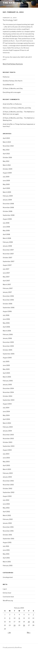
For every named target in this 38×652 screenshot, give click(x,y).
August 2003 (7, 450)
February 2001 (7, 565)
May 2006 (6, 323)
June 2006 (6, 319)
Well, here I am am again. (11, 114)
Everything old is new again (12, 92)
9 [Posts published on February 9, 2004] (9, 618)
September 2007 (8, 261)
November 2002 (8, 485)
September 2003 (8, 446)
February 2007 (8, 288)
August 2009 (7, 173)
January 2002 (7, 523)
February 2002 (8, 519)
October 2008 (7, 211)
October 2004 (7, 396)
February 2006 (8, 334)
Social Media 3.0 (8, 84)
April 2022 (6, 154)
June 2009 (6, 180)
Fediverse (6, 77)
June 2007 (6, 273)
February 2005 (8, 381)
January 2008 (7, 246)
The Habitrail (13, 2)
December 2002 (8, 481)
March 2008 (7, 238)
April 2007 (6, 281)
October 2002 (7, 488)
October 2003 (7, 442)
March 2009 (7, 192)
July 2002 (6, 500)
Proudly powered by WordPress (12, 647)
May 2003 (6, 461)
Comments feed (8, 597)
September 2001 (8, 538)
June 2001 (6, 550)
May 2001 (6, 554)
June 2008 (6, 227)
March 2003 (7, 469)
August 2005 (7, 358)
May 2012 (6, 161)
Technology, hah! (10, 20)
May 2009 (6, 184)
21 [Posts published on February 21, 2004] (33, 622)
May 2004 (6, 415)
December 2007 (8, 250)
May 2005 (6, 369)
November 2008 (8, 207)
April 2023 (6, 138)
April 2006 (6, 327)
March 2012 (7, 165)
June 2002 (6, 504)
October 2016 (7, 157)
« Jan (9, 632)
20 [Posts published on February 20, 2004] (29, 622)
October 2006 (7, 304)
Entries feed (7, 593)
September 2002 (8, 492)
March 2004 (7, 423)
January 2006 (7, 338)
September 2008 (8, 215)
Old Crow (6, 108)
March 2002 (7, 515)
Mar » (28, 632)
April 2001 (6, 558)
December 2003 (8, 435)
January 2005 (7, 384)
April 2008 (6, 234)
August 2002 (7, 496)
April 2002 (6, 511)
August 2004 (7, 404)
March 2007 (7, 284)
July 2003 (6, 454)
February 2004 (8, 427)
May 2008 (6, 230)
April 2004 (6, 419)
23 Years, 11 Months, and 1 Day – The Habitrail (18, 112)
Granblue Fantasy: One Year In (12, 81)
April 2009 (6, 188)
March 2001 (7, 562)
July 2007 (6, 269)
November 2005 (8, 346)
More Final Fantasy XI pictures (13, 64)
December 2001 (8, 527)
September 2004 (8, 400)
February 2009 (8, 196)
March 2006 (7, 331)
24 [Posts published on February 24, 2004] (14, 625)
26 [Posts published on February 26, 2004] (24, 625)
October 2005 (7, 350)
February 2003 (8, 473)
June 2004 (6, 411)
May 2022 (6, 150)
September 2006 (8, 307)
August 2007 (7, 265)
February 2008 (8, 242)
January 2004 (7, 431)
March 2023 (7, 142)
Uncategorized (8, 577)
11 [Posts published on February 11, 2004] (19, 618)
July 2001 (6, 546)
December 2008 (8, 203)
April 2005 (6, 373)
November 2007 (8, 254)
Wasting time (7, 120)
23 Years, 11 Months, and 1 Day (13, 88)
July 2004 (6, 408)
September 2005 (8, 354)
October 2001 (7, 535)
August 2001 (7, 542)
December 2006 (8, 296)
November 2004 (8, 392)
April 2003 (6, 465)
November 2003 (8, 438)
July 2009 (6, 177)
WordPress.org (8, 600)
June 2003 (6, 458)
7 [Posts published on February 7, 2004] (33, 614)
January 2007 (7, 292)
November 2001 (8, 531)
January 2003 (7, 477)
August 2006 (7, 311)
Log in (5, 589)
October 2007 (7, 257)
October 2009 (7, 169)
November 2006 (8, 300)
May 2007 (6, 277)
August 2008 (7, 219)
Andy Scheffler (8, 104)
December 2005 (8, 342)
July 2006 (6, 315)
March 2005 (7, 377)
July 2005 (6, 361)
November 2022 (8, 146)
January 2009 (7, 200)
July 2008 (6, 223)
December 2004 (8, 388)
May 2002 (6, 508)
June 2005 (6, 365)
